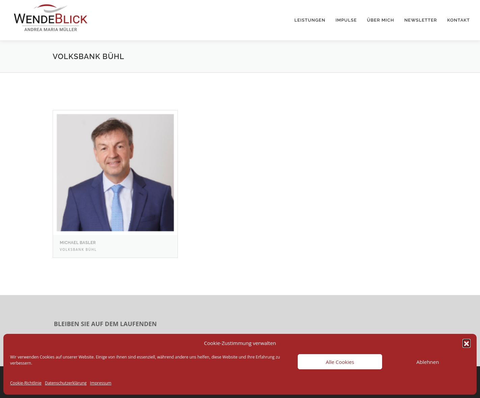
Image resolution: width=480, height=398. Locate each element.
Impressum (100, 383)
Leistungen (309, 20)
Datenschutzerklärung (66, 383)
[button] (466, 343)
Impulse (346, 20)
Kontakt (458, 20)
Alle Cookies (340, 362)
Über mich (380, 20)
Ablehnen (428, 362)
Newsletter (420, 20)
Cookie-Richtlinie (26, 383)
